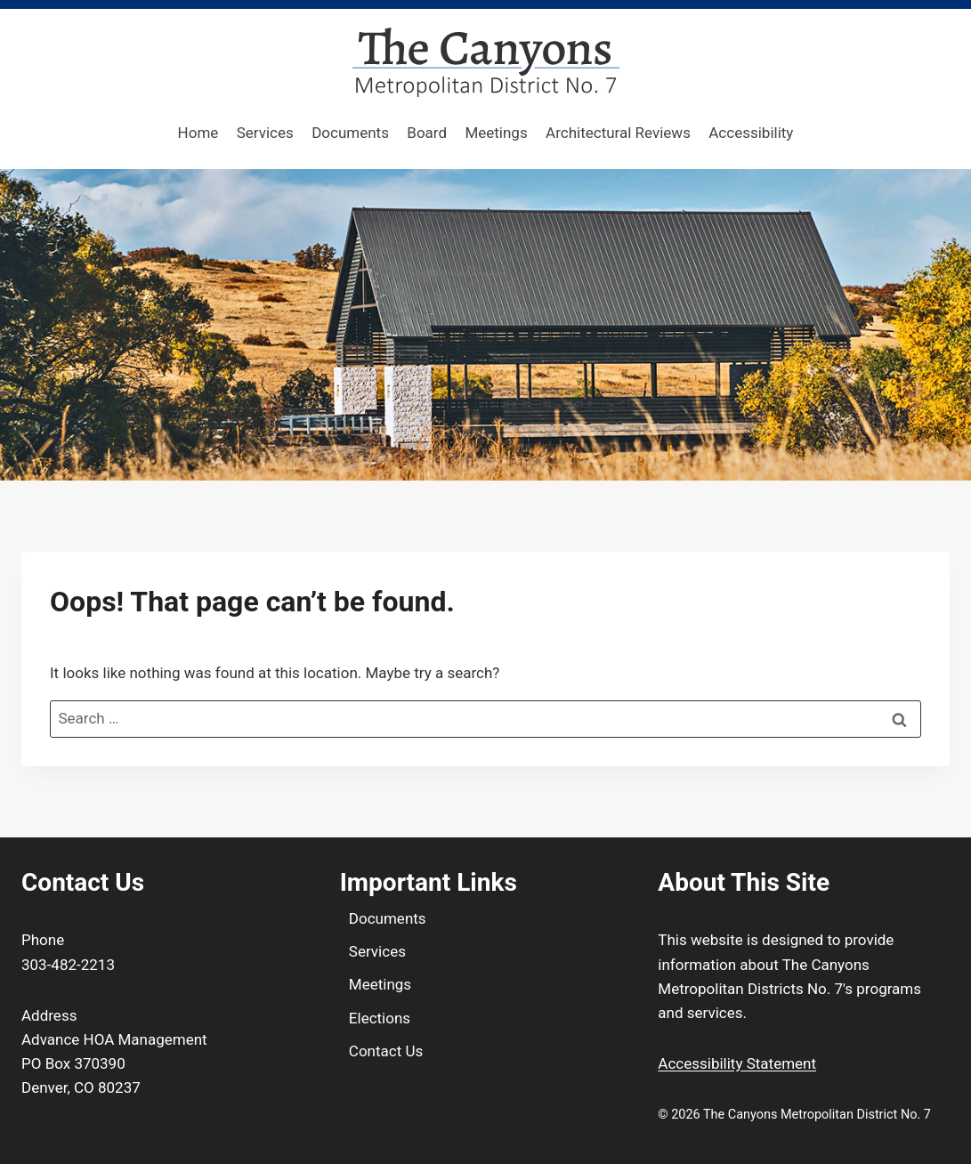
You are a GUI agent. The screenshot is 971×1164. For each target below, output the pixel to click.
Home (198, 132)
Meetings (496, 132)
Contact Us (386, 1051)
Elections (379, 1018)
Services (265, 132)
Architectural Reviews (618, 132)
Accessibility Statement (737, 1063)
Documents (350, 132)
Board (427, 132)
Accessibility (750, 132)
